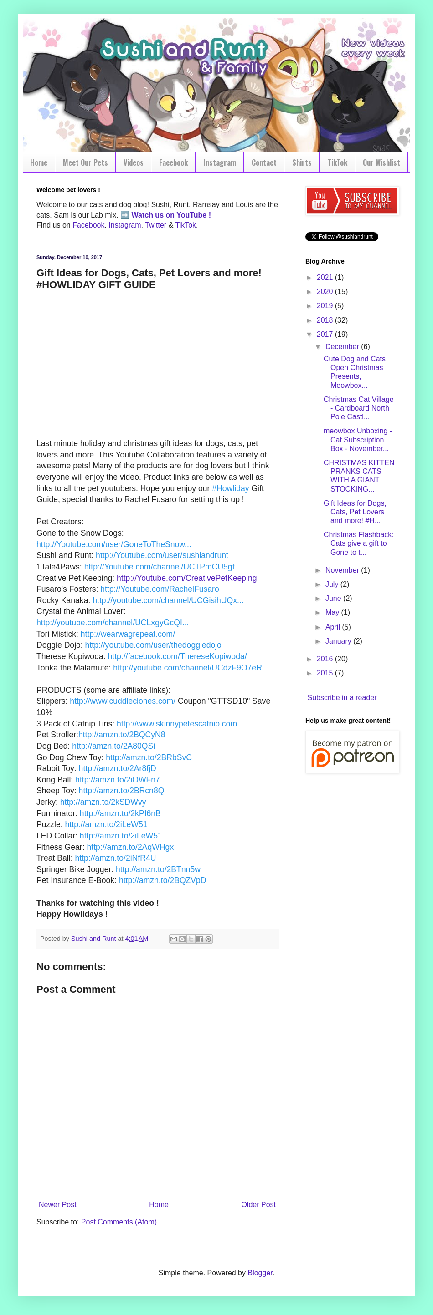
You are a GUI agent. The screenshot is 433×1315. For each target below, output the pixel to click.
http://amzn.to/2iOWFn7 (117, 779)
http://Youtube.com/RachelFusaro (159, 589)
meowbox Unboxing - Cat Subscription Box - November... (358, 439)
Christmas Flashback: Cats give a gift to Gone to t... (359, 543)
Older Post (258, 1204)
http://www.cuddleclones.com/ (122, 701)
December (343, 346)
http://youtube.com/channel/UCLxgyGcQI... (112, 622)
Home (38, 162)
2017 (326, 334)
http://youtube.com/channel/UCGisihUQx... (168, 600)
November (343, 570)
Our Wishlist (381, 162)
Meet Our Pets (85, 162)
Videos (134, 162)
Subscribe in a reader (341, 697)
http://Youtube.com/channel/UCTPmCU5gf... (163, 566)
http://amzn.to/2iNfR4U (115, 858)
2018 (326, 320)
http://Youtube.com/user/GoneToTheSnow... (113, 544)
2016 (326, 659)
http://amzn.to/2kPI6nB (120, 813)
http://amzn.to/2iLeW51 (106, 824)
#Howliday (230, 488)
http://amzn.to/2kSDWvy (103, 802)
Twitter (155, 225)
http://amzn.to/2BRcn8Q (122, 790)
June (334, 598)
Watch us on (153, 215)
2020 (326, 291)
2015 (326, 673)
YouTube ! (193, 215)
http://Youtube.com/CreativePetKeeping (187, 578)
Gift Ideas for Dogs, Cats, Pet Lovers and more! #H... (355, 511)
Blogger (259, 1273)
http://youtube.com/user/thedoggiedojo (153, 645)
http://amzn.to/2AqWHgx (130, 847)
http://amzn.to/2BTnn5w (158, 869)
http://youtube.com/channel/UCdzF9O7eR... (190, 667)
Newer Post (58, 1204)
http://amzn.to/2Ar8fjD (117, 768)
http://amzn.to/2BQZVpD (162, 880)
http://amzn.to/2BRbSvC (149, 757)
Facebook (173, 162)
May (333, 612)
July (332, 584)
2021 (326, 277)
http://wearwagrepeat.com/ (128, 634)
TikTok (337, 162)
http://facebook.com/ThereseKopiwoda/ (177, 656)
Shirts (302, 162)
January (339, 641)
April (333, 627)
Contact (264, 162)
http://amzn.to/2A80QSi (113, 746)
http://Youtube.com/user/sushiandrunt (162, 555)
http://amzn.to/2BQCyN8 (121, 734)
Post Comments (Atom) (119, 1222)
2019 (326, 306)
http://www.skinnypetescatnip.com (177, 723)
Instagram (219, 162)
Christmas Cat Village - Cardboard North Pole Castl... (359, 408)
